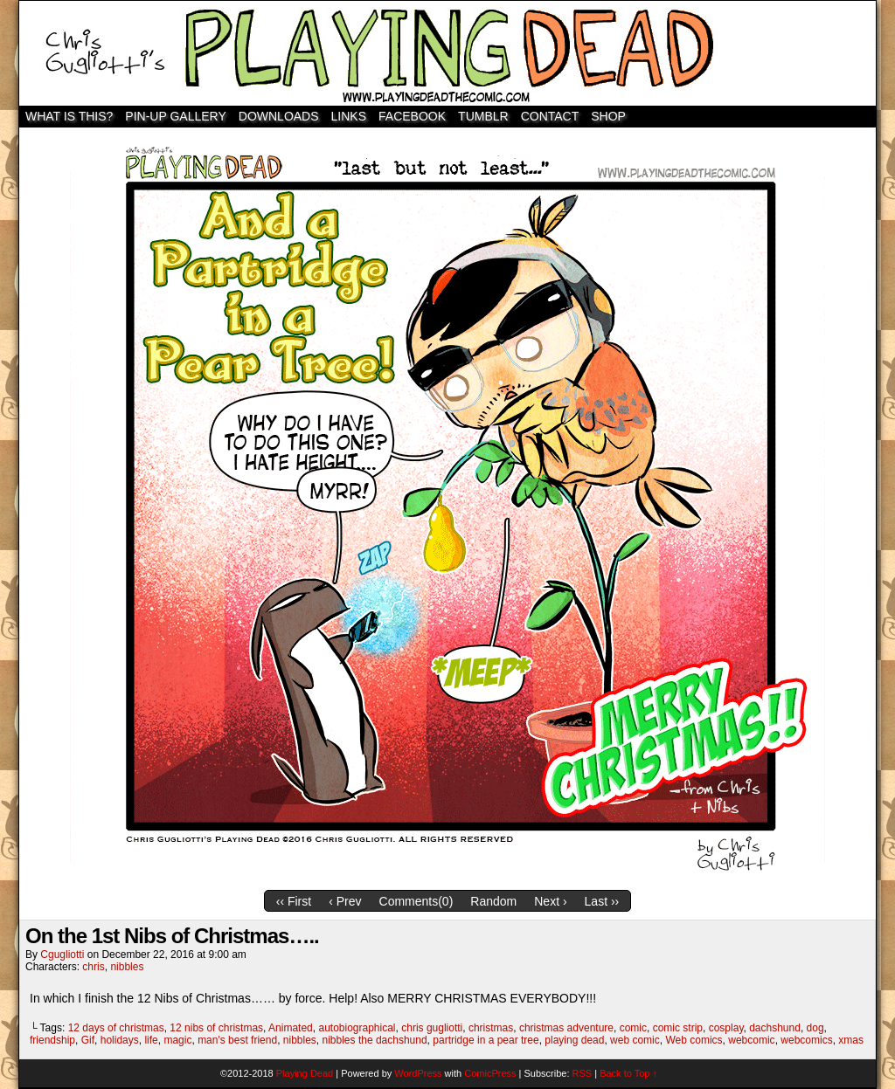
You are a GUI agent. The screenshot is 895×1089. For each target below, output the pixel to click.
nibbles (126, 967)
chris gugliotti (431, 1028)
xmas (851, 1040)
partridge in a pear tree (485, 1040)
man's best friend (237, 1040)
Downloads (279, 116)
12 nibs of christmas (216, 1028)
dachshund (775, 1028)
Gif (87, 1040)
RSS (582, 1073)
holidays (120, 1040)
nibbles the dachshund (375, 1040)
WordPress (417, 1073)
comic (633, 1028)
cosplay (726, 1028)
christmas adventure (566, 1028)
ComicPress (490, 1073)
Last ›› (602, 901)
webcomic (751, 1040)
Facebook (412, 116)
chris (93, 967)
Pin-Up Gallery (175, 116)
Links (348, 116)
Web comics (693, 1040)
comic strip (678, 1028)
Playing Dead (447, 53)
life (150, 1040)
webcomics (806, 1040)
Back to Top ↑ (628, 1073)
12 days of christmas (116, 1028)
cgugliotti (62, 954)
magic (177, 1040)
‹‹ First (293, 901)
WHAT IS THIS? (69, 116)
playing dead (574, 1040)
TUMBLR (483, 116)
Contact (550, 116)
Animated (290, 1028)
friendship (52, 1040)
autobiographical (356, 1028)
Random (493, 901)
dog (815, 1028)
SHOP (608, 116)
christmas (490, 1028)
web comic (635, 1040)
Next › (550, 901)
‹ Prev (345, 901)
